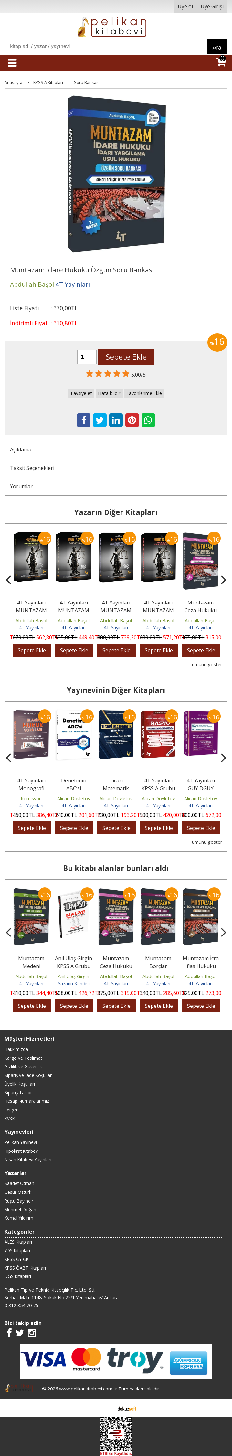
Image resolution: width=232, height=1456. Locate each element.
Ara (217, 48)
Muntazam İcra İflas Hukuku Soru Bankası (201, 966)
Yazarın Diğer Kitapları (115, 512)
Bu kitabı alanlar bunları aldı (116, 868)
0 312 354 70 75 (21, 1305)
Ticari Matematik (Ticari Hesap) (116, 788)
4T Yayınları (31, 628)
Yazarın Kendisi (74, 983)
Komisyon (31, 798)
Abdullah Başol (31, 620)
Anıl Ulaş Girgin (73, 976)
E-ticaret (106, 1408)
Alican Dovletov (73, 798)
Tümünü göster (205, 664)
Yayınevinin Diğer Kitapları (116, 690)
